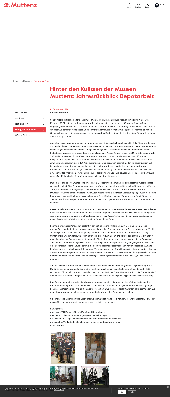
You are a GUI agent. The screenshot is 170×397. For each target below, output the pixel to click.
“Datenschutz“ (59, 390)
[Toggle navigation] (160, 5)
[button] (54, 334)
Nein (132, 392)
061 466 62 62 (27, 377)
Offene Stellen (22, 71)
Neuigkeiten (21, 59)
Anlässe (19, 53)
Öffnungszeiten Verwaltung (63, 367)
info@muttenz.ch (21, 380)
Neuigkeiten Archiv (25, 66)
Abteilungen (55, 372)
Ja (122, 392)
